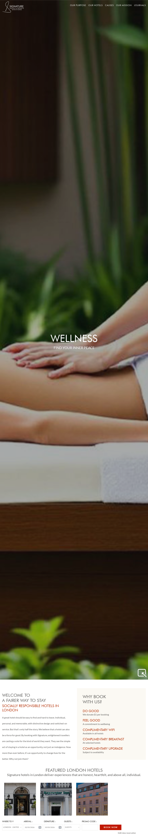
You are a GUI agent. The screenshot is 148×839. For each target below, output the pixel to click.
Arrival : (28, 821)
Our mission (124, 5)
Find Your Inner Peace (74, 347)
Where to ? (7, 821)
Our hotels (95, 5)
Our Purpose (78, 5)
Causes (109, 5)
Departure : (49, 821)
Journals (140, 5)
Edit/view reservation (127, 833)
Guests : (68, 821)
